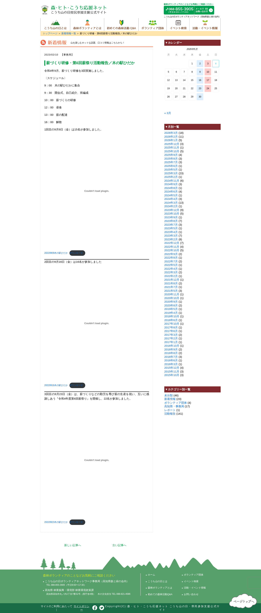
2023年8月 (171, 220)
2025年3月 (171, 173)
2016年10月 (171, 345)
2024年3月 (171, 202)
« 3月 (167, 113)
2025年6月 (171, 166)
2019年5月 (171, 309)
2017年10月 (171, 323)
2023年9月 (171, 217)
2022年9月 (171, 254)
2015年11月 (171, 371)
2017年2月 (171, 338)
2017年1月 (171, 342)
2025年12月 (171, 143)
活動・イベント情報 (205, 24)
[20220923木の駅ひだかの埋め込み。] (96, 460)
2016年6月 (171, 360)
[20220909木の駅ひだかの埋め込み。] (96, 191)
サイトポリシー (81, 608)
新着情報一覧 (68, 33)
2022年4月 (171, 268)
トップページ (50, 33)
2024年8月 (171, 188)
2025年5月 (171, 169)
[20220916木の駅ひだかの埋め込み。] (96, 323)
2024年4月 (171, 198)
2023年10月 (171, 213)
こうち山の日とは (55, 24)
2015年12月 (171, 367)
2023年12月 (171, 210)
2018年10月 (171, 316)
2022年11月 (171, 246)
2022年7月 (171, 261)
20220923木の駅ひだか (56, 522)
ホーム (151, 574)
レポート (170, 410)
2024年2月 (171, 206)
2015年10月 (171, 375)
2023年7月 (171, 224)
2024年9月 (171, 184)
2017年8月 (171, 327)
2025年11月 (171, 147)
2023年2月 (171, 239)
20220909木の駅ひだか (56, 253)
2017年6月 (171, 331)
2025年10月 (171, 151)
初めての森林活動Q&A (121, 24)
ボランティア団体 (152, 24)
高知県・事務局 (174, 406)
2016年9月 (171, 349)
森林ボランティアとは (87, 24)
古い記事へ (119, 545)
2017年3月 (171, 334)
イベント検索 (178, 24)
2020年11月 (171, 294)
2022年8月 (171, 257)
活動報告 (170, 413)
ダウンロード (76, 253)
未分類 (168, 395)
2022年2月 (171, 276)
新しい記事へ (72, 545)
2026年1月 (171, 140)
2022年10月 (171, 250)
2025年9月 (171, 154)
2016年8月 (171, 353)
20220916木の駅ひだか (56, 385)
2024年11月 (171, 180)
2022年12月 (171, 242)
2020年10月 (171, 298)
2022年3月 (171, 272)
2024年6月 (171, 191)
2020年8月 (171, 305)
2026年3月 (171, 132)
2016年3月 (171, 364)
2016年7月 (171, 356)
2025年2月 (171, 176)
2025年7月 (171, 162)
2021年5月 (171, 290)
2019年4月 (171, 312)
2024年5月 (171, 195)
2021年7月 (171, 287)
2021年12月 (171, 279)
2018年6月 (171, 320)
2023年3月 (171, 235)
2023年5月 (171, 228)
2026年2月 (171, 136)
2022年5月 (171, 265)
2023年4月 (171, 232)
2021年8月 (171, 283)
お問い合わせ (191, 594)
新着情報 (170, 399)
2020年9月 (171, 301)
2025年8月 (171, 158)
